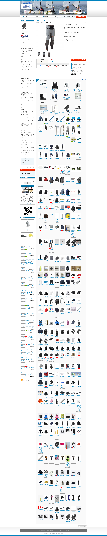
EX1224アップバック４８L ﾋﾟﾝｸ (62, 445)
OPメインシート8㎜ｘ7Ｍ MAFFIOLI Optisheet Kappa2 (51, 445)
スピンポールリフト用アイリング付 (51, 207)
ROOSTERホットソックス (46, 242)
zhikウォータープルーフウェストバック (73, 473)
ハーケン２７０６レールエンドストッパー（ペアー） (67, 393)
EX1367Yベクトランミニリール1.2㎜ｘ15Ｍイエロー (46, 401)
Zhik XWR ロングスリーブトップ (62, 192)
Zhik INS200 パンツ (57, 192)
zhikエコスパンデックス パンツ (40, 302)
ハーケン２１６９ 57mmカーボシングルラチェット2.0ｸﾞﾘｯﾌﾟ (40, 200)
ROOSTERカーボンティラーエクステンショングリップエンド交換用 (40, 447)
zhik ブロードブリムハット (40, 310)
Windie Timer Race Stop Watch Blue (51, 459)
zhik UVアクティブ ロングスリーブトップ (57, 312)
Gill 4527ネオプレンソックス (78, 498)
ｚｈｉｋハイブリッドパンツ (73, 129)
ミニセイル (46, 227)
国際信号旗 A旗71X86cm (68, 498)
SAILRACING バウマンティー (78, 366)
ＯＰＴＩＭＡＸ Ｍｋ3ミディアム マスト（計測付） (78, 416)
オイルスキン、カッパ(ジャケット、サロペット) (27, 51)
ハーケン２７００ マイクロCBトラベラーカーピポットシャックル (62, 393)
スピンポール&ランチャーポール (27, 142)
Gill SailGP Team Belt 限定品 (51, 200)
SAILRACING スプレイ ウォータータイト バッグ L (57, 355)
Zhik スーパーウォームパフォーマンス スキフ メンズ (78, 383)
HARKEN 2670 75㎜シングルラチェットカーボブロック (73, 208)
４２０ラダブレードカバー (57, 207)
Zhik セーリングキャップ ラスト (78, 445)
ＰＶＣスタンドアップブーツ (67, 269)
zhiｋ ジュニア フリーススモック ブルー (46, 416)
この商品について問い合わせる (77, 67)
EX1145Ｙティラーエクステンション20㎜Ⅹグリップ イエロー (57, 168)
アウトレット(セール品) (25, 39)
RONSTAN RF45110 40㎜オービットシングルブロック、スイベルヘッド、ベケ (40, 348)
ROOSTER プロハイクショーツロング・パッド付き (78, 323)
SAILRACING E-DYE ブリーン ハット (67, 374)
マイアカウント (73, 16)
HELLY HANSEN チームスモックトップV (40, 331)
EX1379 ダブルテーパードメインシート (51, 374)
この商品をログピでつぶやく (77, 73)
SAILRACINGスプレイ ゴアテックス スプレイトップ (62, 486)
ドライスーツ (23, 58)
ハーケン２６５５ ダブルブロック (57, 119)
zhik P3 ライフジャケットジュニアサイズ (40, 323)
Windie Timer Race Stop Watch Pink (51, 499)
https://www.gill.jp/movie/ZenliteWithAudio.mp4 (72, 33)
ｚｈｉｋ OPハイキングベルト (66, 109)
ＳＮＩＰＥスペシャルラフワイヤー (40, 128)
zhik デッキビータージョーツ (46, 120)
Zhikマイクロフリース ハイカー (51, 245)
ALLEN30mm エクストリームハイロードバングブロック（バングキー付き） (40, 424)
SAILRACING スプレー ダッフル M (46, 356)
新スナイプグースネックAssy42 (57, 275)
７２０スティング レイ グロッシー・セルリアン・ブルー (78, 200)
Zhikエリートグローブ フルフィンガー (73, 331)
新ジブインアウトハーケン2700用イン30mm (78, 269)
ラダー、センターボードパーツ (27, 144)
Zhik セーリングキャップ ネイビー (51, 424)
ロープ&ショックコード (25, 127)
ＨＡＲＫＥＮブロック (25, 114)
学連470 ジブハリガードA (46, 207)
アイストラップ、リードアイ (26, 123)
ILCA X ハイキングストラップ (57, 445)
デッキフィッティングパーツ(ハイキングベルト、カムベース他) (27, 135)
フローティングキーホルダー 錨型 (67, 216)
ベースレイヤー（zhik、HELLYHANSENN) (25, 71)
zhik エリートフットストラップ (67, 431)
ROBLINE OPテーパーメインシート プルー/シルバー (43, 109)
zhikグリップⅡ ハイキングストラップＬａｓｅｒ (67, 518)
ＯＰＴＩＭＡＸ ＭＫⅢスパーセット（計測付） (57, 130)
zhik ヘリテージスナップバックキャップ (51, 323)
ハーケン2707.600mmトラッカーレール (78, 393)
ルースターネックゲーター (78, 228)
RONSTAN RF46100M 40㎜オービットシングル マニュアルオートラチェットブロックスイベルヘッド (68, 348)
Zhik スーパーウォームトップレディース (57, 424)
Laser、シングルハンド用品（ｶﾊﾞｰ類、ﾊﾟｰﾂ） (27, 104)
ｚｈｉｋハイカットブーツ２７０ (78, 168)
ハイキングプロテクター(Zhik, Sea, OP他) (27, 56)
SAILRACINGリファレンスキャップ (40, 482)
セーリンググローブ (25, 78)
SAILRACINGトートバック (67, 207)
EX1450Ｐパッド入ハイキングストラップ (78, 207)
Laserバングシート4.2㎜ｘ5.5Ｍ (40, 393)
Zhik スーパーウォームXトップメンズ (46, 394)
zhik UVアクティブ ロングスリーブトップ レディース (62, 310)
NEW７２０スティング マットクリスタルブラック (46, 146)
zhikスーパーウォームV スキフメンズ (57, 155)
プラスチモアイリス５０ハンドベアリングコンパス (78, 126)
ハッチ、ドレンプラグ (25, 137)
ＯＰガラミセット (28, 260)
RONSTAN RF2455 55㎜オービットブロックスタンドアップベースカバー (40, 472)
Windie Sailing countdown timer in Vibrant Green (67, 461)
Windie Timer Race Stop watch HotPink (57, 459)
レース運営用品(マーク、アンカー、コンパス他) (27, 112)
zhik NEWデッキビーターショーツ (78, 132)
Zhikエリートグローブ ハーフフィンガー (78, 331)
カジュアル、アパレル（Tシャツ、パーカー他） (27, 42)
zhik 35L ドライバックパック (57, 473)
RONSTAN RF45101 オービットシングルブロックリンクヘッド (78, 340)
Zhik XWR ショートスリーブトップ (67, 192)
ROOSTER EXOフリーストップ (73, 323)
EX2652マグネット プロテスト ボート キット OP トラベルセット (51, 309)
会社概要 (24, 158)
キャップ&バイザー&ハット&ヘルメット (27, 81)
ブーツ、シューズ (24, 76)
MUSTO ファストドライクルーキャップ (30, 237)
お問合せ (56, 16)
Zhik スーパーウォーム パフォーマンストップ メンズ (73, 383)
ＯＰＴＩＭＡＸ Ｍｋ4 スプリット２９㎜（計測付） (62, 216)
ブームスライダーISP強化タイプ (57, 269)
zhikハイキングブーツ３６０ (78, 108)
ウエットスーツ (24, 53)
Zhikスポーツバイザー (62, 258)
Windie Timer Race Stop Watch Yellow (62, 459)
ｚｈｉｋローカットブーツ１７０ (73, 168)
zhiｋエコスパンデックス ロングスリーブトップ (51, 293)
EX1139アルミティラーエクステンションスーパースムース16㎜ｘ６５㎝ (57, 383)
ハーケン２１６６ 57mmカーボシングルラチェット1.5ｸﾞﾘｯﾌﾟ (78, 192)
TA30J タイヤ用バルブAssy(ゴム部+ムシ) (51, 275)
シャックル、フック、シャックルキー (27, 121)
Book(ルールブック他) (25, 154)
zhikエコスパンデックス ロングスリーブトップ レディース (67, 293)
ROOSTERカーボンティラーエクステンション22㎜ (78, 432)
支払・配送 (43, 530)
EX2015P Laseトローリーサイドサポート (57, 374)
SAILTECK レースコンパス (46, 473)
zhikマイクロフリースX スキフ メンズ (40, 155)
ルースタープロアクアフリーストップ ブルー (57, 323)
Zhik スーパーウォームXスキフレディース (67, 424)
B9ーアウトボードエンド (51, 269)
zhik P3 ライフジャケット (46, 179)
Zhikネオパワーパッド (29, 334)
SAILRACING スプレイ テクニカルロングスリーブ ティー (27, 367)
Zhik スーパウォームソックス (62, 432)
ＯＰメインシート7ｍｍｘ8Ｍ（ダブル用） (62, 119)
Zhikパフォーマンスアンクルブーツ (78, 509)
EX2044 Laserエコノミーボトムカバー (62, 323)
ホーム (25, 16)
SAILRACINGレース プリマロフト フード (67, 484)
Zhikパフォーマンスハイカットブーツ (40, 517)
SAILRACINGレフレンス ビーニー (67, 340)
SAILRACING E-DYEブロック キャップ (57, 340)
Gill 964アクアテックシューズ (46, 423)
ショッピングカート (81, 17)
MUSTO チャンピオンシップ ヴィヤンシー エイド (55, 86)
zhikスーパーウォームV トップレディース (67, 155)
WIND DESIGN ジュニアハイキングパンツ (73, 119)
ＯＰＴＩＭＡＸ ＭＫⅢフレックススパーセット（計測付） (27, 278)
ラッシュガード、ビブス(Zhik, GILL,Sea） (26, 67)
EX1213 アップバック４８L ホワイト (62, 374)
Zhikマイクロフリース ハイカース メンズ (57, 517)
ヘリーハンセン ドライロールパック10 (62, 416)
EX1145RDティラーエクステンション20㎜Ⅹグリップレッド (51, 168)
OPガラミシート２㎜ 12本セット (62, 199)
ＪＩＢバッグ (24, 36)
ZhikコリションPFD (67, 473)
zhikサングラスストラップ (51, 192)
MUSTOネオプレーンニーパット (46, 128)
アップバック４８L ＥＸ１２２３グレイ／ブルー (73, 179)
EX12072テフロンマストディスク (40, 168)
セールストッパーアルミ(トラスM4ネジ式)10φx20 (57, 242)
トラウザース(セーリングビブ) (26, 64)
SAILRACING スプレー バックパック (40, 356)
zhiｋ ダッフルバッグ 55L (67, 416)
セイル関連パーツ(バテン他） (26, 130)
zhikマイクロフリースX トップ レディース (57, 147)
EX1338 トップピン (28, 244)
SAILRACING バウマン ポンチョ (73, 341)
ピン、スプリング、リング (26, 125)
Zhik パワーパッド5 (67, 383)
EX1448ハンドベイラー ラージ (40, 401)
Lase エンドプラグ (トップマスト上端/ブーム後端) (62, 366)
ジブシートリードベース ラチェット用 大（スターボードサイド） (78, 242)
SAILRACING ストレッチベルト (73, 275)
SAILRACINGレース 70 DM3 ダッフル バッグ (73, 484)
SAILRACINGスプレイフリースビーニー (78, 473)
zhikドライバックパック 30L (62, 181)
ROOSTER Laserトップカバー (62, 384)
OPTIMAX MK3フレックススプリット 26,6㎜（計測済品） (57, 366)
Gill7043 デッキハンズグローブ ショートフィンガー (78, 292)
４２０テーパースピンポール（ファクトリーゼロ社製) (46, 444)
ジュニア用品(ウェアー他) (26, 46)
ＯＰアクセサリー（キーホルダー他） (27, 101)
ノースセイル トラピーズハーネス (55, 97)
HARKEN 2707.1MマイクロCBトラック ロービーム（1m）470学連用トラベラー (62, 508)
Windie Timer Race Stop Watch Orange (46, 459)
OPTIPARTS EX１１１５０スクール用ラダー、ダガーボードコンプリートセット (73, 231)
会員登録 (68, 16)
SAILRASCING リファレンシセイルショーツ (57, 200)
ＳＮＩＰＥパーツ (24, 107)
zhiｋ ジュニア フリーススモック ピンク (57, 416)
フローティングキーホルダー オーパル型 (78, 374)
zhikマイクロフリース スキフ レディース (67, 402)
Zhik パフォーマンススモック (40, 293)
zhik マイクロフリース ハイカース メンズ (78, 459)
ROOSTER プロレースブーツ (73, 257)
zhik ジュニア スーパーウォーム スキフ (73, 416)
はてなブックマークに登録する (77, 71)
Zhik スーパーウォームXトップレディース (73, 424)
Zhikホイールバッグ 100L (57, 332)
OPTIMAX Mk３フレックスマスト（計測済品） (73, 216)
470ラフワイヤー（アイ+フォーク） (51, 473)
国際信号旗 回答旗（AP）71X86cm (40, 508)
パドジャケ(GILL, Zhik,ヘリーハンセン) (27, 62)
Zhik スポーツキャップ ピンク (51, 401)
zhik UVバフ (57, 301)
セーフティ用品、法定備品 (26, 152)
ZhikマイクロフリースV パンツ (46, 155)
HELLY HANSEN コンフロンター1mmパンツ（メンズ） (46, 384)
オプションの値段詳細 (76, 63)
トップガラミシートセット (51, 214)
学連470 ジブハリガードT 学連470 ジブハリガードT (40, 207)
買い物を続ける (75, 68)
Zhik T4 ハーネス (51, 367)
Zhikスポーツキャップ (57, 258)
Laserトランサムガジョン (46, 508)
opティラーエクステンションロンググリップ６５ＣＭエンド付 (27, 263)
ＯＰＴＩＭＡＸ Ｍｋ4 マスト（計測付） (57, 217)
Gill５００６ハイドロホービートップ (46, 217)
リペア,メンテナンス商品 (26, 132)
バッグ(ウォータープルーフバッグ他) (27, 45)
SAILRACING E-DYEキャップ (63, 340)
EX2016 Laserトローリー (63, 169)
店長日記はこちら (27, 203)
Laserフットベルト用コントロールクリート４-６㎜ (67, 199)
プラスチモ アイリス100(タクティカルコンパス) (66, 96)
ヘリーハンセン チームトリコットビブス (62, 207)
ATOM (28, 380)
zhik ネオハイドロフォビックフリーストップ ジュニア (51, 383)
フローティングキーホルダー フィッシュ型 (73, 374)
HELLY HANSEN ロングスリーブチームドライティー (27, 337)
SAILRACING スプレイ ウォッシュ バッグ (67, 354)
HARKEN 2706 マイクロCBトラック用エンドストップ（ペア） (67, 508)
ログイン (65, 16)
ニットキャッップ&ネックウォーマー (27, 84)
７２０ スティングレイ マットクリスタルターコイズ (78, 140)
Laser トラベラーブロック (73, 401)
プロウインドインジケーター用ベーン (73, 192)
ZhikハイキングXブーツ (46, 517)
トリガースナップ (78, 282)
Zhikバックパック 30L (46, 332)
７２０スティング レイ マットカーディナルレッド (73, 200)
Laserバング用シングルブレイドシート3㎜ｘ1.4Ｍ (40, 458)
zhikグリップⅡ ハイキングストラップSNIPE (73, 517)
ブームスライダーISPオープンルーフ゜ (62, 269)
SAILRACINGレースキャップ (46, 482)
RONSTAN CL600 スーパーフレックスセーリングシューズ (24, 237)
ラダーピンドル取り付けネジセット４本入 (78, 301)
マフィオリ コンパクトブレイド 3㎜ (62, 401)
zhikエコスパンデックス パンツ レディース (51, 302)
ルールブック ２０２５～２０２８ (67, 228)
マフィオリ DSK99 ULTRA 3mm (78, 309)
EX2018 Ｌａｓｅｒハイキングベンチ (67, 169)
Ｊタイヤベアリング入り (67, 275)
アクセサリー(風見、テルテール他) (27, 150)
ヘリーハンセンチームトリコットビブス (40, 375)
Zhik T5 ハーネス (46, 367)
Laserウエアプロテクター (73, 300)
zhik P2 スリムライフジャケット (51, 180)
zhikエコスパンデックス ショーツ (46, 302)
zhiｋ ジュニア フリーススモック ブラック (51, 416)
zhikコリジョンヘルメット (62, 517)
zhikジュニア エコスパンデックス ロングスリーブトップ (46, 293)
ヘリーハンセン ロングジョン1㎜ (73, 509)
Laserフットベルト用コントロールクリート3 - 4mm (46, 168)
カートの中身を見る (27, 170)
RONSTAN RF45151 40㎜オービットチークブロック (51, 348)
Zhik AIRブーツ (51, 339)
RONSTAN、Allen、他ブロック (27, 115)
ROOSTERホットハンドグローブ (62, 498)
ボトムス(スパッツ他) (25, 69)
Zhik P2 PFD (67, 120)
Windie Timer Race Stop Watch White (73, 459)
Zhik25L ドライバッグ (62, 332)
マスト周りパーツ (24, 138)
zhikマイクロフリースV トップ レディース (51, 147)
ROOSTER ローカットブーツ (78, 257)
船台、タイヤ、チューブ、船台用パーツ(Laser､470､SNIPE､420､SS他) (27, 148)
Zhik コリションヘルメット (73, 445)
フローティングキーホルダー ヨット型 (46, 374)
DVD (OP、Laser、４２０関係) (27, 155)
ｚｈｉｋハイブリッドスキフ (67, 131)
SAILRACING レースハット (73, 355)
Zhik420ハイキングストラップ (67, 242)
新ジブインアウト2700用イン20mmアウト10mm (73, 269)
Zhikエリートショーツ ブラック (40, 193)
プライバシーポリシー (61, 530)
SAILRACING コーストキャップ (67, 310)
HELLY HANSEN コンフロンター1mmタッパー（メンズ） (40, 383)
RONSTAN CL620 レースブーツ (43, 97)
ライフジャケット (24, 59)
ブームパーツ (23, 140)
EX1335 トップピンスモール (73, 282)
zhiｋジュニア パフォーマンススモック (62, 293)
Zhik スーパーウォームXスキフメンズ (51, 394)
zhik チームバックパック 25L (40, 416)
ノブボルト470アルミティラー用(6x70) (40, 275)
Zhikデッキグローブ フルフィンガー (40, 341)
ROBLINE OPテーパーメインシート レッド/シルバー (78, 97)
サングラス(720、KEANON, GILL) (27, 48)
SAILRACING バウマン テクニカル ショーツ (51, 282)
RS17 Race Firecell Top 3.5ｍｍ (67, 283)
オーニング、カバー (25, 145)
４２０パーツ (23, 106)
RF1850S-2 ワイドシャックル (62, 301)
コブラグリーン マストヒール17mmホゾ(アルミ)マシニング (62, 275)
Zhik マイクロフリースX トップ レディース (46, 432)
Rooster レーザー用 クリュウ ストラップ (62, 355)
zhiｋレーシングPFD (62, 473)
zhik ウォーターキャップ (46, 310)
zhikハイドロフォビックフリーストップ (28, 225)
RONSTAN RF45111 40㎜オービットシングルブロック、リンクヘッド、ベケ (46, 348)
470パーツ (23, 109)
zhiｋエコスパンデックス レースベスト (57, 293)
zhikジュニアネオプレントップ (57, 180)
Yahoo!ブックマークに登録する (77, 70)
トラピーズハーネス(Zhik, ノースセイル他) (27, 87)
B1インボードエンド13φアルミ (46, 269)
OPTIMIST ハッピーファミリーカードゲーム (67, 366)
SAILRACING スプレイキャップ (78, 275)
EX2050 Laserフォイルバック (57, 228)
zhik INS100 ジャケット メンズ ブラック (57, 509)
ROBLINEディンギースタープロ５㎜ (46, 198)
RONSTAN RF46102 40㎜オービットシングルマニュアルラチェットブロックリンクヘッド (78, 348)
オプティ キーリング (29, 296)
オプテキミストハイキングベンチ (51, 128)
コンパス (23, 90)
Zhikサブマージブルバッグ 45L (51, 332)
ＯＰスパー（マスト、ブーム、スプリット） (27, 95)
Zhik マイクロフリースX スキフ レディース (51, 432)
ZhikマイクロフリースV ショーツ (51, 155)
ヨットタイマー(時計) (25, 89)
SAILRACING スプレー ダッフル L (51, 356)
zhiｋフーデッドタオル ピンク (67, 323)
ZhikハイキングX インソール (51, 517)
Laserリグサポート (46, 282)
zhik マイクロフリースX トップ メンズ (78, 424)
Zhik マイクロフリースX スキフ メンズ (57, 402)
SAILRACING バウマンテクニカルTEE (40, 282)
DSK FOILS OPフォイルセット (57, 434)
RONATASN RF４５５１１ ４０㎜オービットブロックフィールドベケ (40, 257)
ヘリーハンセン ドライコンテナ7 (40, 498)
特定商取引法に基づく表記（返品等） (79, 64)
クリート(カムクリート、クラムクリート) (27, 118)
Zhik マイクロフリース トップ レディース (40, 432)
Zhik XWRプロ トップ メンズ (40, 119)
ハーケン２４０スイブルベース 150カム (46, 258)
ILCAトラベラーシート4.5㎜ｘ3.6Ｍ (67, 445)
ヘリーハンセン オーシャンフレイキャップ (46, 498)
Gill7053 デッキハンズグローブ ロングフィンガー (73, 292)
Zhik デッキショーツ (46, 193)
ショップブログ (46, 16)
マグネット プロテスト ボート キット (73, 154)
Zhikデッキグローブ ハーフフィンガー (46, 341)
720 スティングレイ (44, 85)
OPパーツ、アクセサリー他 (26, 92)
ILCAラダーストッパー (51, 508)
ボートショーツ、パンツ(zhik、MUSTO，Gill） (27, 74)
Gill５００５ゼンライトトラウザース (40, 216)
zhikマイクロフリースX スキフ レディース (62, 147)
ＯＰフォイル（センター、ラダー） (27, 98)
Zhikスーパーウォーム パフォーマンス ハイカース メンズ (78, 483)
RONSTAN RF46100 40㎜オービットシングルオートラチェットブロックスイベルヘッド (62, 348)
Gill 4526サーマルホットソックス (73, 498)
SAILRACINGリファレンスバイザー (40, 229)
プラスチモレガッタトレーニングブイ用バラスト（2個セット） (73, 312)
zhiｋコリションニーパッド (73, 432)
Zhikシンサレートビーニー (67, 258)
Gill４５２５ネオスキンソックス (40, 242)
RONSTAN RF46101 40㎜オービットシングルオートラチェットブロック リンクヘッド (73, 348)
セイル (22, 128)
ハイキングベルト (24, 27)
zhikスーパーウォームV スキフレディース (62, 157)
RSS (25, 380)
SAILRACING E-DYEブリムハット (57, 483)
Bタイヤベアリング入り (46, 275)
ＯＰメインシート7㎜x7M (51, 119)
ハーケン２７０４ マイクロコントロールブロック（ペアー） (73, 393)
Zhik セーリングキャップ (40, 366)
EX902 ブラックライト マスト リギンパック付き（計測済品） (27, 349)
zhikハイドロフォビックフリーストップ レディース (78, 86)
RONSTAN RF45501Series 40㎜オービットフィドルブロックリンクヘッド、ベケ (57, 348)
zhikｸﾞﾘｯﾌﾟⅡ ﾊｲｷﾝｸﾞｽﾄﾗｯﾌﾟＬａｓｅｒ (78, 180)
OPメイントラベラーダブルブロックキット (67, 301)
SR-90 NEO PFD (57, 393)
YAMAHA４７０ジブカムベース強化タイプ (57, 499)
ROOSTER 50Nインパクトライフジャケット (73, 366)
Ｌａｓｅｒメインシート (73, 139)
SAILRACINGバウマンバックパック (62, 228)
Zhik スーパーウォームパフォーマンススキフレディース (62, 424)
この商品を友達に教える (76, 65)
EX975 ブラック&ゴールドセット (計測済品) (55, 109)
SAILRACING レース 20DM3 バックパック (51, 483)
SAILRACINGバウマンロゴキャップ (78, 216)
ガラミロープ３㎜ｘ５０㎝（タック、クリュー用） (40, 269)
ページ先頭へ (82, 526)
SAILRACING (24, 32)
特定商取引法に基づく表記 (51, 530)
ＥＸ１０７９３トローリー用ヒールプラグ (51, 227)
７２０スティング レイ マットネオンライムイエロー (40, 146)
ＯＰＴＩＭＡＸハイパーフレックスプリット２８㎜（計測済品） (27, 310)
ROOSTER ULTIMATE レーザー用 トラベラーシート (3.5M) (79, 405)
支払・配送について (36, 16)
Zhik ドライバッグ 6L (67, 332)
